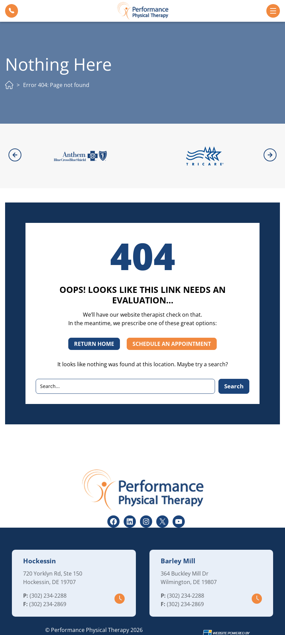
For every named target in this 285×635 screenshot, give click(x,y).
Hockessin (39, 542)
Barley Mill (178, 542)
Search (234, 367)
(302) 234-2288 (48, 577)
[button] (11, 11)
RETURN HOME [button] (94, 325)
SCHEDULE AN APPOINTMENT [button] (171, 325)
